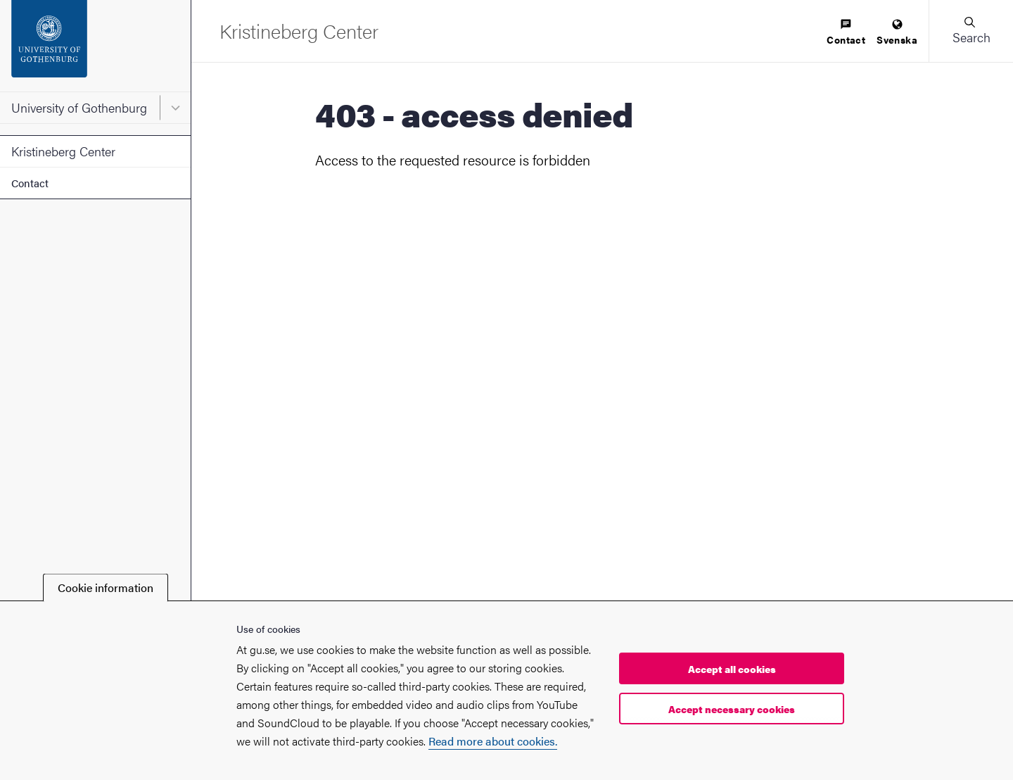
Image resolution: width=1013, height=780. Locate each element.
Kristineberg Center (63, 151)
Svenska (897, 32)
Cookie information (105, 587)
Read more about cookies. (492, 741)
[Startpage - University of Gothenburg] (95, 46)
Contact (30, 182)
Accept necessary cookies (731, 709)
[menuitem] (846, 32)
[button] (971, 31)
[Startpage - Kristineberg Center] (298, 30)
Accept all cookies (732, 669)
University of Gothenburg (79, 107)
